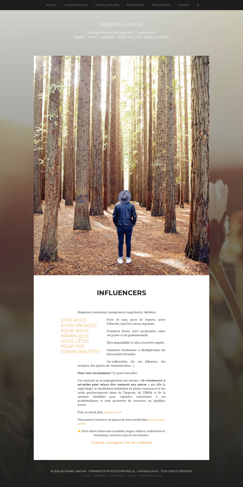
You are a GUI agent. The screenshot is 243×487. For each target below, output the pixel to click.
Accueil (51, 5)
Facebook (98, 442)
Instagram (115, 442)
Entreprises (136, 5)
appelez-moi (112, 412)
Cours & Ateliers (107, 5)
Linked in (145, 442)
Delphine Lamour (122, 24)
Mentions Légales (151, 475)
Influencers (161, 5)
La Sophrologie (76, 5)
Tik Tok (130, 442)
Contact (184, 5)
